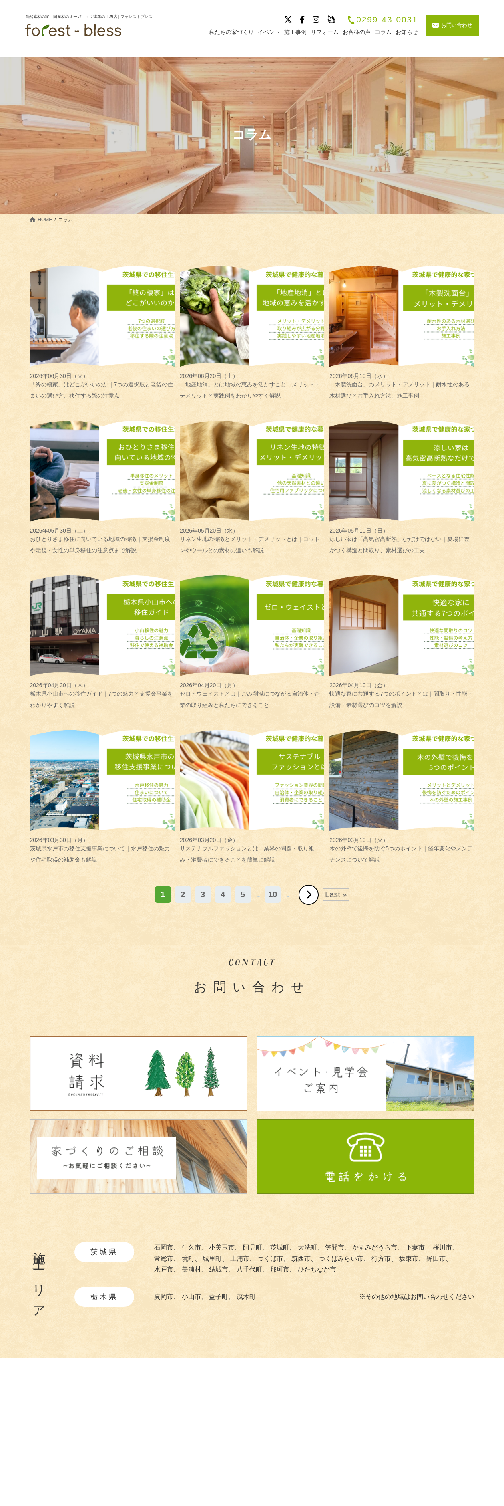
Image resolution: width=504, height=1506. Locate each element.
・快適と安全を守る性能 (267, 1456)
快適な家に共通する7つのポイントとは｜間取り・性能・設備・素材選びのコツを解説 (401, 695)
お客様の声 (337, 1461)
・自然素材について (260, 1432)
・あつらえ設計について (267, 1444)
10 (272, 894)
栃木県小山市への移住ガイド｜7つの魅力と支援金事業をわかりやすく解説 (102, 695)
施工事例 (334, 1419)
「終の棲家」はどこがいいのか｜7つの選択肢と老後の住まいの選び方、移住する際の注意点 (102, 385)
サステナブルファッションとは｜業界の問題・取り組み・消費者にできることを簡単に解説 (252, 849)
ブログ (330, 1447)
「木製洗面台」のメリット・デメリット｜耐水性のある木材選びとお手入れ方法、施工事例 (401, 385)
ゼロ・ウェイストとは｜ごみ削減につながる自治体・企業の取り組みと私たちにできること (252, 695)
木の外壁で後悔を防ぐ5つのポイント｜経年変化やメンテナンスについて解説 (401, 849)
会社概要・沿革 (426, 1419)
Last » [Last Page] (336, 894)
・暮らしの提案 (254, 1468)
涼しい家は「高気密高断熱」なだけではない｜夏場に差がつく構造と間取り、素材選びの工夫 (401, 540)
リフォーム (337, 1475)
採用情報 (417, 1433)
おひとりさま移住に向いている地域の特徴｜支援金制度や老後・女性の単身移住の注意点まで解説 (102, 540)
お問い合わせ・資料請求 (439, 1475)
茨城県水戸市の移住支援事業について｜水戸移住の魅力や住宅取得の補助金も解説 (102, 849)
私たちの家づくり (255, 1419)
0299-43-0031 (382, 20)
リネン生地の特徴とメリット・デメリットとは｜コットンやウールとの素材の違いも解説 (252, 540)
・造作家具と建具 (257, 1481)
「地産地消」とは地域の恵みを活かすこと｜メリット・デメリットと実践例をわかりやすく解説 (252, 385)
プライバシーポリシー (436, 1447)
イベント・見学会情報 (353, 1433)
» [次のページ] (309, 895)
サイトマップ (423, 1461)
